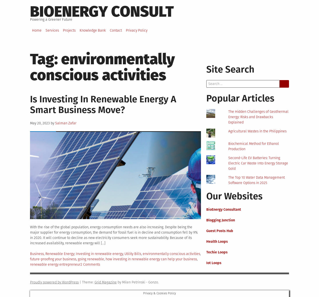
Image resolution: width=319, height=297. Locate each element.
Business (37, 254)
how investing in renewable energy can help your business (151, 259)
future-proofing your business (53, 259)
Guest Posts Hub (219, 231)
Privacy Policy (136, 30)
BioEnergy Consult (102, 11)
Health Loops (217, 241)
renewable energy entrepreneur (55, 264)
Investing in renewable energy (99, 254)
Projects (69, 30)
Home (37, 30)
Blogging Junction (220, 220)
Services (52, 30)
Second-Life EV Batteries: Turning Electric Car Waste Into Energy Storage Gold (258, 163)
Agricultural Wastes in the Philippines (257, 131)
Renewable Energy (59, 254)
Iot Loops (213, 263)
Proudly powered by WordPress (54, 282)
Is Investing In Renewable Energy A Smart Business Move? (103, 104)
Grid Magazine (105, 282)
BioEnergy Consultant (223, 209)
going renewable (91, 259)
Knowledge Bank (93, 30)
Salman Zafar (65, 123)
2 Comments (90, 264)
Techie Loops (217, 252)
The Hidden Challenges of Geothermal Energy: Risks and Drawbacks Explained (258, 116)
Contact (116, 30)
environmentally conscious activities (171, 254)
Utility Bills (132, 254)
